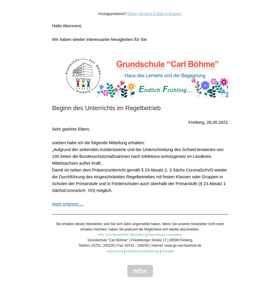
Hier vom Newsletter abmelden (121, 235)
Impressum (114, 251)
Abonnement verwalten (164, 235)
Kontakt (168, 251)
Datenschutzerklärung (142, 251)
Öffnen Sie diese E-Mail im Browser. (154, 14)
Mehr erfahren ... (68, 204)
